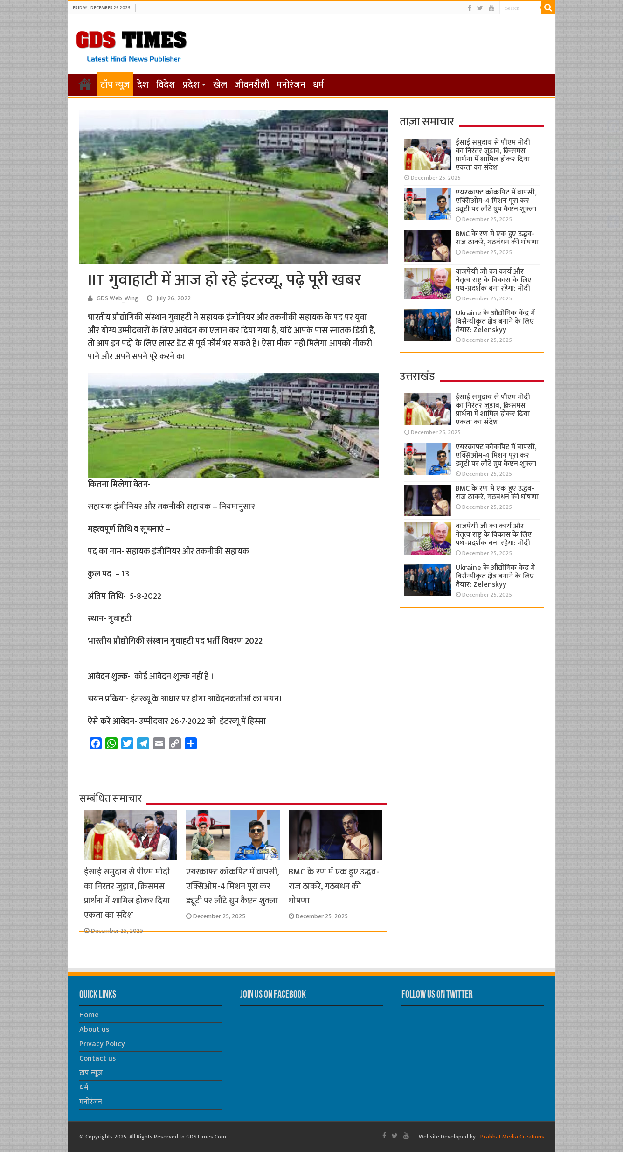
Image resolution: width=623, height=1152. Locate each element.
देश (143, 85)
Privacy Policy (102, 1044)
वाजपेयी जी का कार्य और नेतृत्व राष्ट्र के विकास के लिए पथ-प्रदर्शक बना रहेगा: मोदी (494, 280)
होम (85, 84)
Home (89, 1015)
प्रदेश (191, 85)
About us (94, 1029)
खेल (220, 85)
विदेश (165, 85)
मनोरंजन (291, 85)
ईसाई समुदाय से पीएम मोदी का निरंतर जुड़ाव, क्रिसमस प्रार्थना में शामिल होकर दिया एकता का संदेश (127, 894)
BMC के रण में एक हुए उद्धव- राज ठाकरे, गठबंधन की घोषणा (334, 886)
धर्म (318, 85)
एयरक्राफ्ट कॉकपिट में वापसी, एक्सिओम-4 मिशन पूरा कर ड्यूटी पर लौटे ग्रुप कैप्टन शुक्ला (232, 886)
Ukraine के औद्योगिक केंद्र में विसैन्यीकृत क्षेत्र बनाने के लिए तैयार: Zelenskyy (495, 321)
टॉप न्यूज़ (115, 85)
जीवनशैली (252, 85)
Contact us (97, 1058)
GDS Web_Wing (117, 298)
